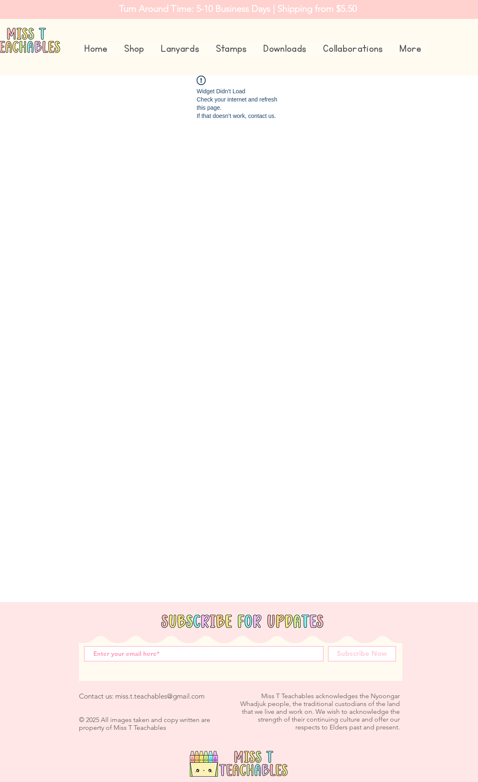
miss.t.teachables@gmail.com (159, 696)
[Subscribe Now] (362, 654)
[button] (134, 49)
